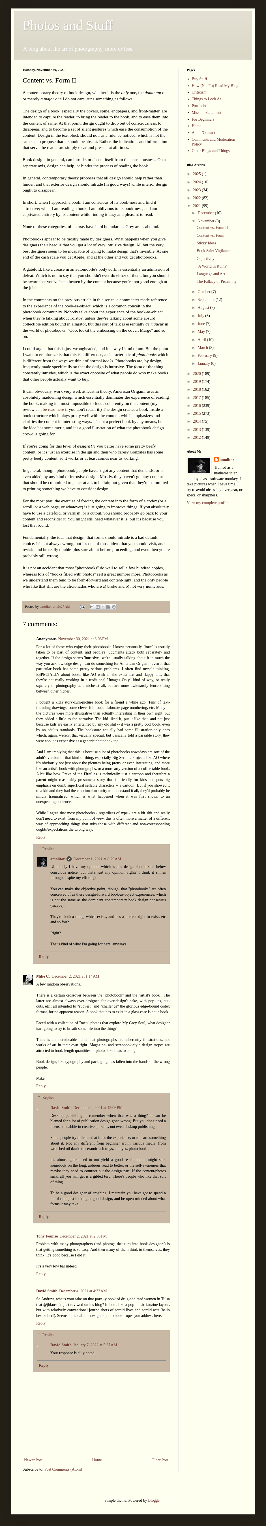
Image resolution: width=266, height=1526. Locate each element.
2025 (197, 174)
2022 (197, 198)
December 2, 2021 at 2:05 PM (83, 1236)
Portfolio (199, 106)
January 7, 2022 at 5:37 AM (95, 1345)
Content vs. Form (210, 235)
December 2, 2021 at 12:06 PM (98, 1108)
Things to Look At (206, 99)
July (201, 316)
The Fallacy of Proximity (217, 281)
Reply (41, 837)
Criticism (199, 92)
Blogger (154, 1500)
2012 (197, 437)
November (206, 221)
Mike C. (43, 976)
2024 (197, 182)
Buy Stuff (199, 79)
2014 (197, 421)
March (203, 348)
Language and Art (211, 274)
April (202, 340)
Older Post (160, 1460)
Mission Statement (207, 112)
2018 (197, 389)
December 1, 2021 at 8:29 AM (97, 859)
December (206, 213)
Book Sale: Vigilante (213, 251)
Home (97, 1460)
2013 (197, 429)
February (205, 355)
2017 (197, 398)
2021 (197, 206)
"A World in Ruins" (212, 266)
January (204, 363)
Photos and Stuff (68, 25)
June (202, 324)
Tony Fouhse (47, 1236)
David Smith (61, 1108)
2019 (197, 381)
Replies (48, 849)
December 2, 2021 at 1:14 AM (75, 976)
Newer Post (33, 1460)
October (204, 292)
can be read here (50, 409)
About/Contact (203, 133)
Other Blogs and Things (211, 151)
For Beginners (203, 119)
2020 (197, 374)
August (204, 307)
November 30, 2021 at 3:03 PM (83, 639)
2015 (197, 413)
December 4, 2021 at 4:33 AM (83, 1291)
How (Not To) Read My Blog (215, 86)
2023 (197, 190)
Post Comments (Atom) (63, 1469)
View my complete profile (207, 503)
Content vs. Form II (212, 227)
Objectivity (205, 259)
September (206, 300)
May (202, 331)
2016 (197, 405)
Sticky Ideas (206, 243)
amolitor (57, 859)
